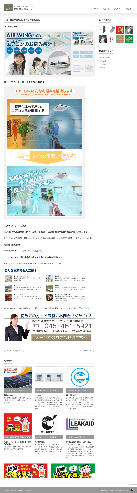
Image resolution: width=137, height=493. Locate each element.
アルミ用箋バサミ (85, 351)
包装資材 (39, 390)
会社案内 (117, 9)
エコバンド (39, 395)
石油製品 (103, 61)
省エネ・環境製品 (31, 20)
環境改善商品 (25, 437)
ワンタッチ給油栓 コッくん (15, 351)
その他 (7, 390)
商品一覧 (106, 9)
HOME (95, 9)
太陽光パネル (8, 395)
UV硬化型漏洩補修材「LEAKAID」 (78, 442)
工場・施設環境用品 (13, 20)
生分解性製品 (40, 442)
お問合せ (128, 9)
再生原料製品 (71, 395)
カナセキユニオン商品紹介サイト (118, 490)
